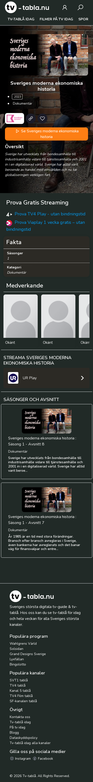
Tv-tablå (29, 776)
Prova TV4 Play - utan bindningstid (50, 214)
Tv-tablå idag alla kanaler (30, 743)
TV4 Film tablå (21, 696)
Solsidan (16, 648)
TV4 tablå (18, 685)
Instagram (20, 758)
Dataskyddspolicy (23, 737)
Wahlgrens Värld (23, 643)
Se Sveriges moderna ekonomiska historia (47, 133)
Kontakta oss (20, 717)
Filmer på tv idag (56, 19)
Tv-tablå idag (21, 19)
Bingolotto (18, 664)
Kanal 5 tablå (20, 690)
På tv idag (17, 727)
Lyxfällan (17, 659)
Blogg (14, 732)
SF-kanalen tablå (23, 701)
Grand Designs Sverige (28, 654)
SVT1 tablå (19, 680)
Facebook (42, 758)
